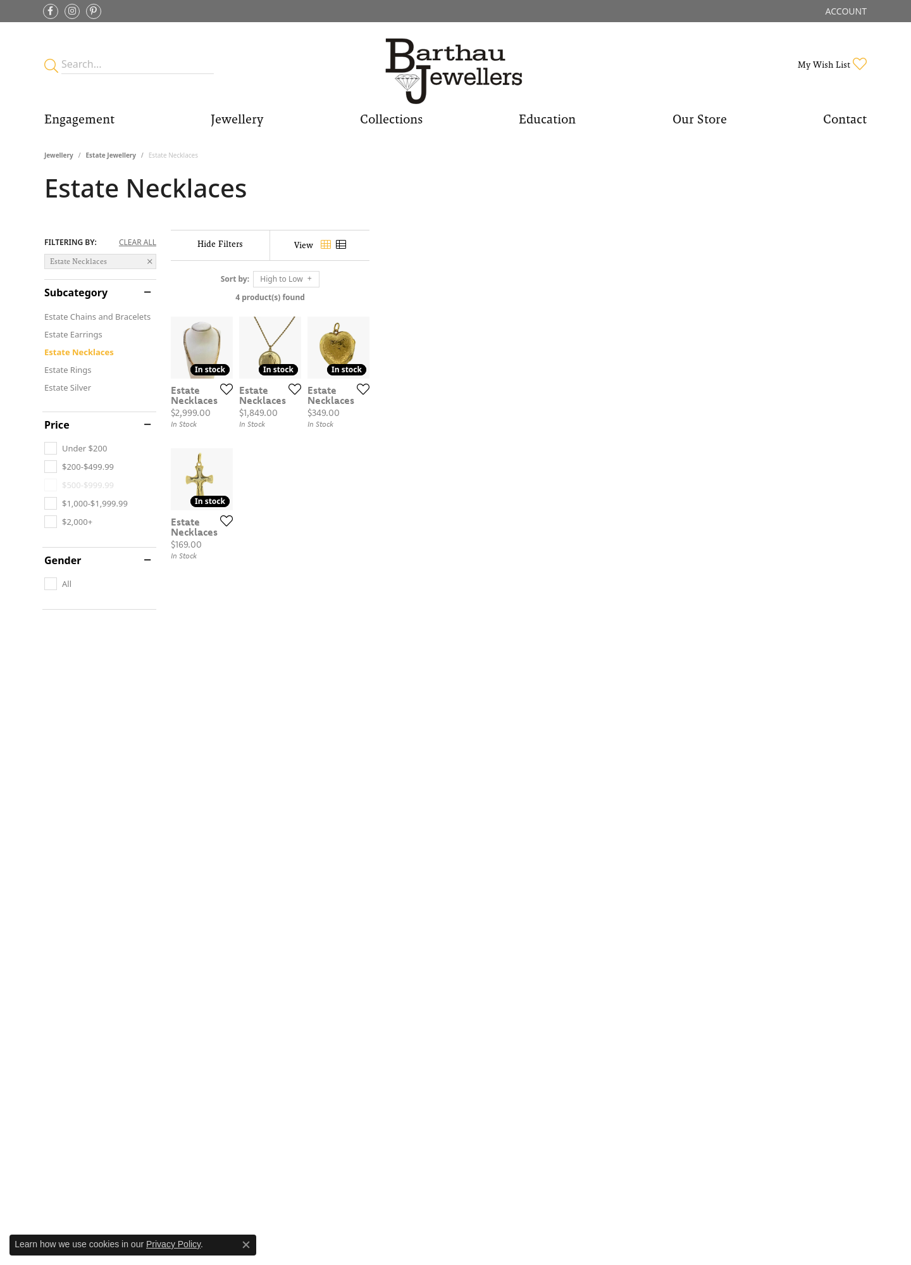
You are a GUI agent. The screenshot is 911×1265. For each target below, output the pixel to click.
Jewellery (58, 155)
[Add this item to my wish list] (388, 554)
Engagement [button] (79, 119)
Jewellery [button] (237, 119)
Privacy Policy (173, 1244)
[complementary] (819, 1195)
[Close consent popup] (246, 1245)
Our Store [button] (699, 119)
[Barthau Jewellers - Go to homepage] (455, 64)
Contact (845, 119)
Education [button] (547, 119)
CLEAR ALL (137, 242)
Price (57, 425)
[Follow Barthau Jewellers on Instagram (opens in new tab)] (72, 11)
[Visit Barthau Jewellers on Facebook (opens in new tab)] (50, 11)
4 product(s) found (519, 297)
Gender (62, 560)
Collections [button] (391, 119)
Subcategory (76, 292)
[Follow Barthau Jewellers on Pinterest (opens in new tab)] (93, 11)
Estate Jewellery (110, 155)
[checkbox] (75, 448)
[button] (845, 11)
